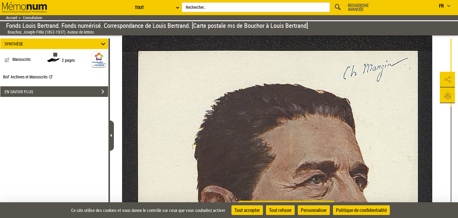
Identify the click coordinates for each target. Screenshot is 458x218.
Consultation (32, 17)
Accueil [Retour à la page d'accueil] (11, 17)
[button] (447, 80)
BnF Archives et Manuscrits (27, 77)
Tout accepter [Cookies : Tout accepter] (247, 210)
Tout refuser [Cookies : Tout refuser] (280, 210)
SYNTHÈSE (56, 43)
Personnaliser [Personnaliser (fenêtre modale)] (314, 210)
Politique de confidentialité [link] (361, 210)
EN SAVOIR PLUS (56, 92)
